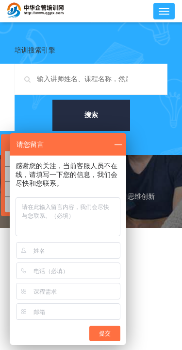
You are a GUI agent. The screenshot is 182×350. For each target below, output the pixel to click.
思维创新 (141, 196)
